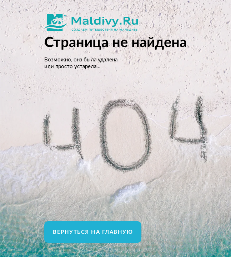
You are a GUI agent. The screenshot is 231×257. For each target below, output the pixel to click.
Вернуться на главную (93, 232)
